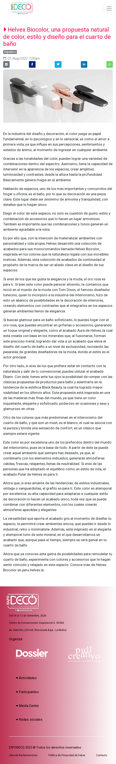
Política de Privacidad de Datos (67, 755)
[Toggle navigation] (109, 8)
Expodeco (10, 52)
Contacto (101, 755)
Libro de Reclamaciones (23, 755)
